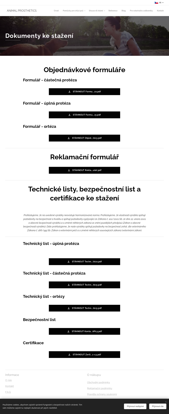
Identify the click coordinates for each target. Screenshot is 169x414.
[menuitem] (49, 10)
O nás (8, 380)
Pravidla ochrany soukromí (102, 394)
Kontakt (9, 386)
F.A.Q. (8, 392)
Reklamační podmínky (99, 388)
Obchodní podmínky (98, 382)
